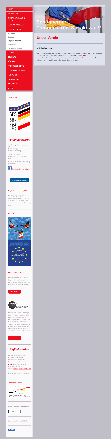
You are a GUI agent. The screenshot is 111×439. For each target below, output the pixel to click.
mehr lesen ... (14, 291)
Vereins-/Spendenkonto (19, 180)
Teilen (11, 430)
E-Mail (10, 364)
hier (84, 55)
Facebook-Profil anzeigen (20, 169)
